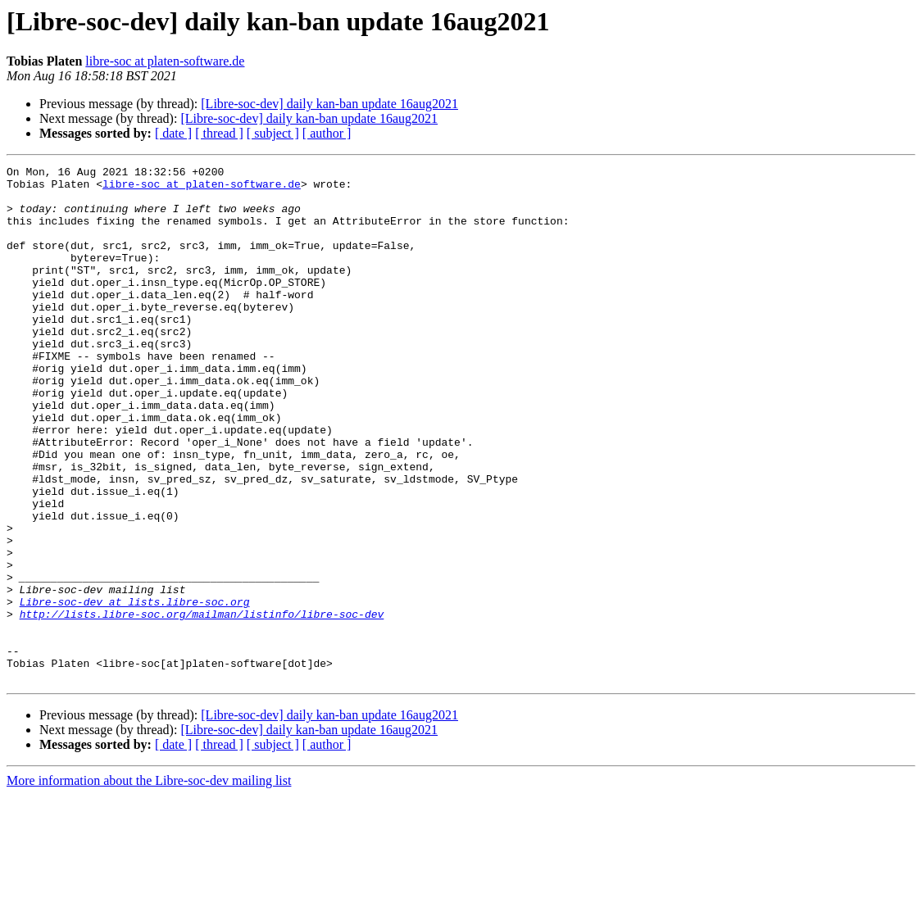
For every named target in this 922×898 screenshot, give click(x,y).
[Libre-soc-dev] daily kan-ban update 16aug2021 (329, 104)
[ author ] (327, 133)
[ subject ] (273, 133)
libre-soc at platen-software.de (164, 61)
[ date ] (173, 133)
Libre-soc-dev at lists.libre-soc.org (135, 690)
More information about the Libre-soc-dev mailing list (149, 884)
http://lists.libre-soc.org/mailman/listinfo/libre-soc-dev (202, 704)
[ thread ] (219, 133)
